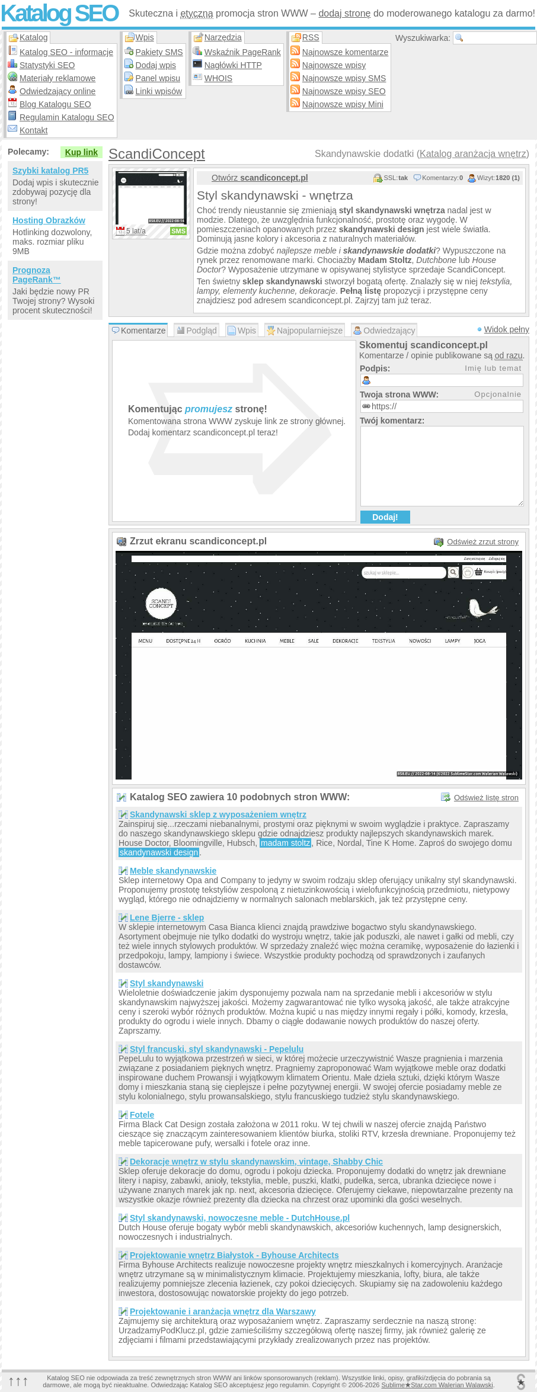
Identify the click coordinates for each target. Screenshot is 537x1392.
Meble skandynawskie (173, 870)
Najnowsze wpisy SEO (344, 91)
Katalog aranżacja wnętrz (473, 154)
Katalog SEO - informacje (66, 52)
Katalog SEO (58, 13)
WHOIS (218, 78)
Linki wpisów (159, 91)
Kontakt (33, 130)
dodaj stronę (344, 13)
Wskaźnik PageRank (242, 52)
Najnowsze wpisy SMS (344, 78)
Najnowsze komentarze (345, 52)
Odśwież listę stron (486, 797)
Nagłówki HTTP (233, 65)
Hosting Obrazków (48, 220)
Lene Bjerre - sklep (167, 917)
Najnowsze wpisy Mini (342, 104)
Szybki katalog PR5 (50, 170)
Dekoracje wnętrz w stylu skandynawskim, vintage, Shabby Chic (256, 1161)
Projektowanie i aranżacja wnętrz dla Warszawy (223, 1311)
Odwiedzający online (57, 91)
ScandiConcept (156, 154)
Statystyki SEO (47, 65)
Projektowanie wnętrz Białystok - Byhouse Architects (234, 1255)
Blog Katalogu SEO (55, 104)
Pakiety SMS (159, 52)
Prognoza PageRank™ (36, 274)
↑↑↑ (18, 1380)
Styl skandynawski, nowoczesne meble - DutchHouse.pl (240, 1218)
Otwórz (260, 177)
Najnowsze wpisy (334, 65)
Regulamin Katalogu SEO (67, 117)
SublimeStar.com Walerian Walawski (437, 1384)
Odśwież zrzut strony (483, 541)
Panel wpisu (158, 78)
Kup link (81, 152)
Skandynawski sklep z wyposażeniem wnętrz (218, 814)
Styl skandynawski (167, 983)
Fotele (142, 1115)
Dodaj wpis (156, 65)
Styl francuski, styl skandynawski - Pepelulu (216, 1049)
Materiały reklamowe (57, 78)
